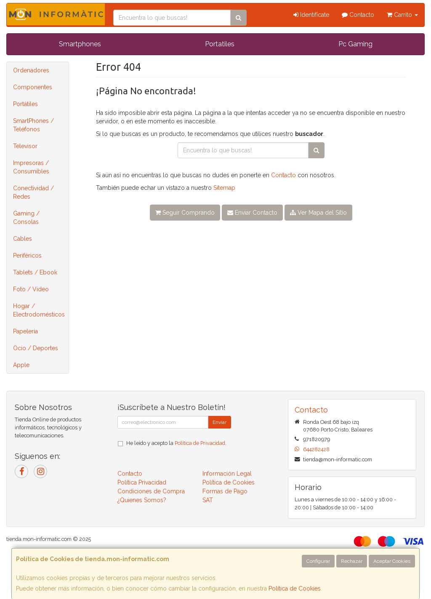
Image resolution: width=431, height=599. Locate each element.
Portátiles (25, 104)
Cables (22, 238)
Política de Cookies (295, 588)
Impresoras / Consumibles (31, 167)
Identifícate (311, 14)
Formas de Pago (224, 491)
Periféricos (27, 255)
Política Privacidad (141, 482)
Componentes (32, 87)
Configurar (318, 561)
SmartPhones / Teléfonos (33, 125)
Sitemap (224, 187)
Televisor (25, 146)
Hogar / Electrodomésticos (39, 310)
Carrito (402, 14)
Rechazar (351, 561)
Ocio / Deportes (35, 348)
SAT (207, 500)
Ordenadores (31, 70)
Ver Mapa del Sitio (318, 212)
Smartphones (80, 44)
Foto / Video (31, 289)
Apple (21, 365)
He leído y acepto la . (176, 443)
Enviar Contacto (252, 212)
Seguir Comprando (185, 212)
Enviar (219, 422)
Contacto (358, 14)
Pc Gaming (355, 44)
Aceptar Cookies (391, 561)
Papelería (25, 331)
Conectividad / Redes (33, 192)
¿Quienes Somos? (141, 500)
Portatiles (219, 44)
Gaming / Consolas (26, 217)
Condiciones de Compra (151, 491)
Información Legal (227, 473)
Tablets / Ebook (35, 272)
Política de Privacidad (200, 443)
